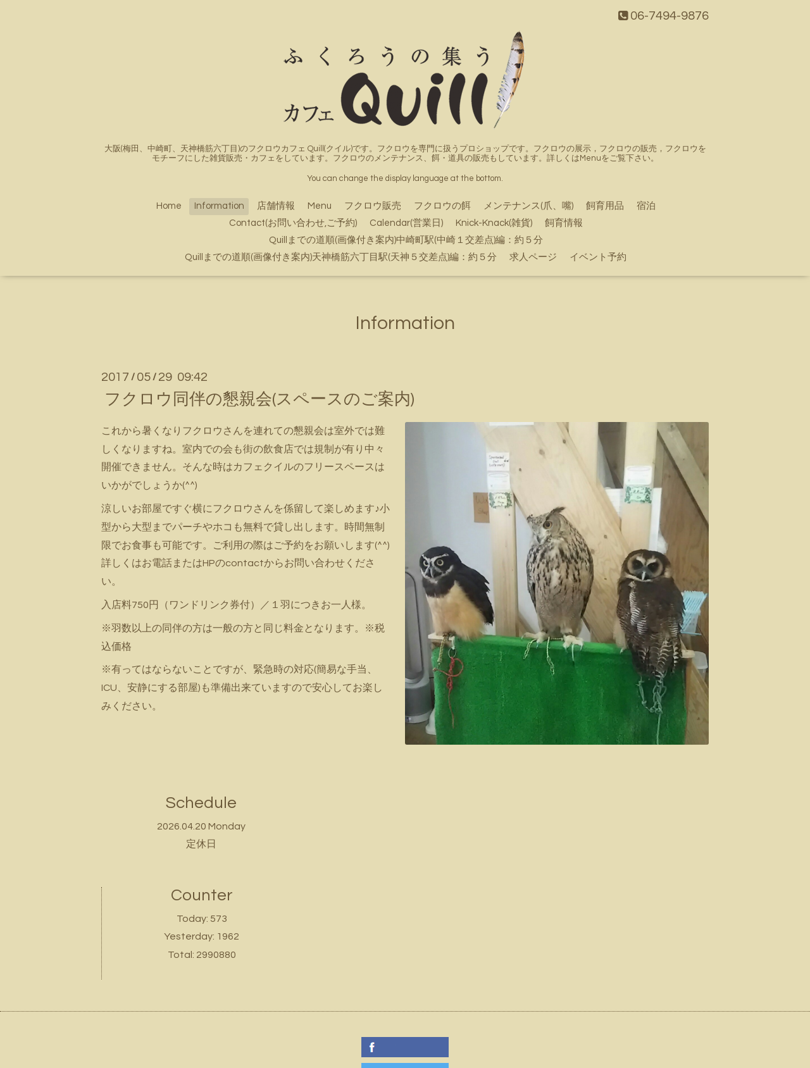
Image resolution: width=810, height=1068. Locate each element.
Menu (320, 206)
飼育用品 (605, 206)
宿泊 (646, 206)
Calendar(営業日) (406, 223)
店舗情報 (276, 206)
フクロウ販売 (372, 206)
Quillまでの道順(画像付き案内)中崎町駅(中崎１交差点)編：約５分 (406, 240)
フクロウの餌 (442, 206)
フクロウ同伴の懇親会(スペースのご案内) (259, 399)
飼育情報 (564, 223)
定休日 (201, 844)
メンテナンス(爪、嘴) (528, 206)
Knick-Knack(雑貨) (494, 223)
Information (219, 206)
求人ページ (533, 257)
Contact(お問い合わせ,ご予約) (293, 223)
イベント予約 (598, 257)
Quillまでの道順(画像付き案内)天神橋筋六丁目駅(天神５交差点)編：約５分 (341, 257)
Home (169, 206)
